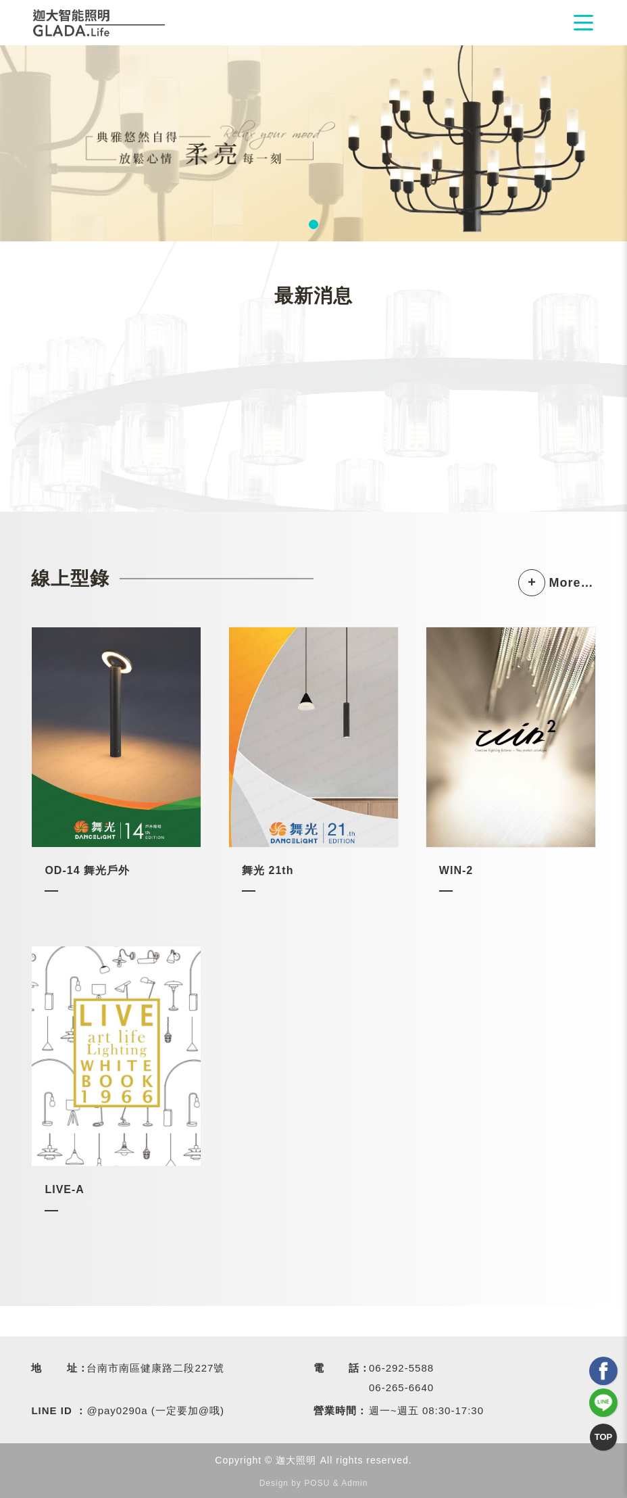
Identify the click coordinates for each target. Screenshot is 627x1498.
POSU (317, 1483)
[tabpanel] (313, 143)
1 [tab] (313, 224)
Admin (354, 1483)
